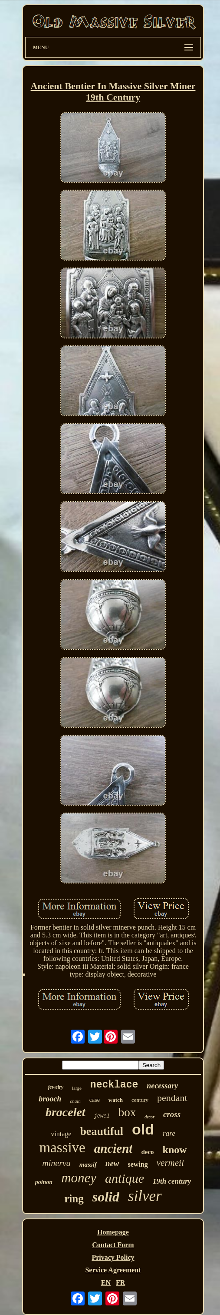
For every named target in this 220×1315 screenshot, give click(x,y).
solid (105, 1197)
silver (145, 1196)
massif (88, 1164)
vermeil (170, 1163)
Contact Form (113, 1244)
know (175, 1149)
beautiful (101, 1131)
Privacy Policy (113, 1257)
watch (115, 1100)
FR (120, 1282)
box (127, 1112)
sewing (138, 1164)
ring (73, 1199)
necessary (162, 1085)
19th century (172, 1181)
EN (106, 1282)
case (94, 1100)
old (143, 1129)
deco (147, 1151)
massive (62, 1147)
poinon (44, 1182)
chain (75, 1101)
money (78, 1177)
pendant (172, 1097)
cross (172, 1114)
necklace (114, 1085)
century (139, 1100)
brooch (50, 1098)
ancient (113, 1148)
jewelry (55, 1087)
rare (169, 1133)
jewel (102, 1116)
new (112, 1163)
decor (149, 1116)
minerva (56, 1163)
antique (124, 1178)
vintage (61, 1134)
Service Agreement (113, 1270)
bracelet (65, 1112)
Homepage (113, 1232)
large (77, 1088)
